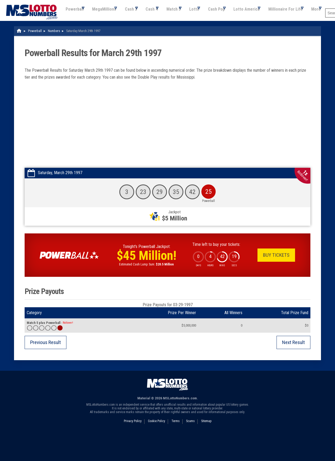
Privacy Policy (133, 447)
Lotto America (209, 34)
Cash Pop (176, 34)
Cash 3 (77, 34)
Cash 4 (101, 34)
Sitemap (206, 447)
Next (293, 369)
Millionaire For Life (251, 34)
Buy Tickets (276, 281)
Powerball (14, 34)
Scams (190, 447)
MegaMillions (47, 34)
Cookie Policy (156, 447)
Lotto (151, 34)
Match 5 (126, 34)
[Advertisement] (167, 154)
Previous (45, 369)
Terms (175, 447)
